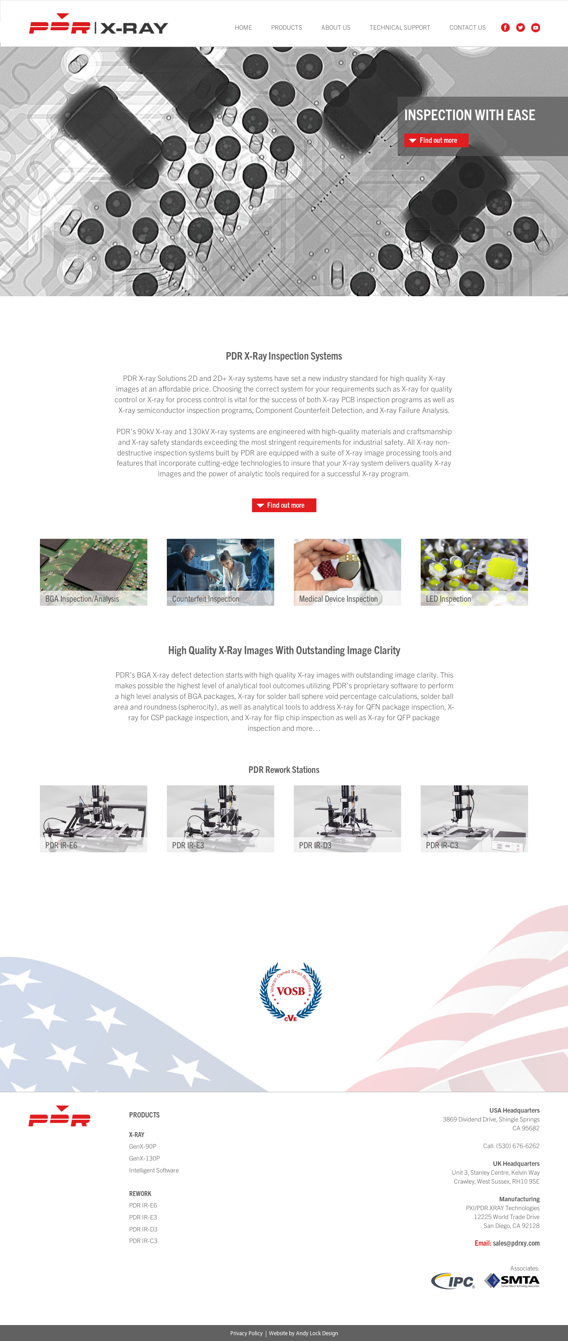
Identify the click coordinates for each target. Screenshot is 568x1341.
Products (286, 27)
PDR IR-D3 (143, 1229)
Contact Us (468, 27)
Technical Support (400, 27)
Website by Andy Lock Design (303, 1333)
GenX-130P (144, 1158)
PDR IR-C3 (143, 1240)
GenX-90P (142, 1146)
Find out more (438, 139)
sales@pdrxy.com (516, 1242)
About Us (336, 27)
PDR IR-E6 (143, 1205)
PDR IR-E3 (143, 1217)
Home (243, 27)
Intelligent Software (154, 1170)
